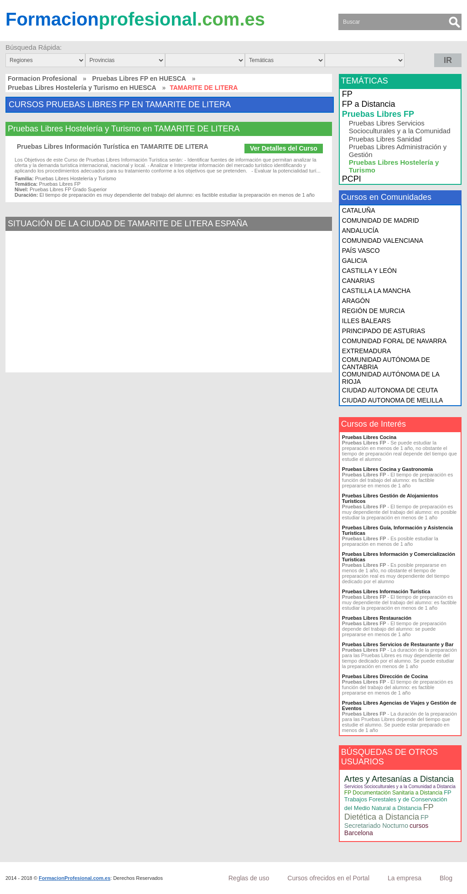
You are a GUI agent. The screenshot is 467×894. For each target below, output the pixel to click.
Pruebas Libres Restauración (376, 618)
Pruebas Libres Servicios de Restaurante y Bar (398, 644)
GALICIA (354, 260)
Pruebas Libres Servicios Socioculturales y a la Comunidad (400, 127)
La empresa (404, 878)
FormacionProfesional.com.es (74, 878)
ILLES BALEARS (366, 320)
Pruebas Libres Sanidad (385, 139)
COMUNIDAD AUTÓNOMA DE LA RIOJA (390, 378)
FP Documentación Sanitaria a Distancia (393, 792)
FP (347, 94)
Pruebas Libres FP (378, 114)
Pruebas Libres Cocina (369, 437)
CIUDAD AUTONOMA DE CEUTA (390, 390)
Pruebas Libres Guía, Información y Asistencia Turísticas (397, 530)
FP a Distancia (368, 104)
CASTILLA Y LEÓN (369, 270)
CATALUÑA (358, 210)
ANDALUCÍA (360, 230)
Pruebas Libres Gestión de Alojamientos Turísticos (390, 498)
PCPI (351, 178)
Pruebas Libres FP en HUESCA (139, 78)
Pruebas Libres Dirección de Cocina (385, 676)
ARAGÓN (356, 300)
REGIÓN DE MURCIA (373, 310)
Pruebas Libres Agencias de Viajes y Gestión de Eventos (399, 705)
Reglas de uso (249, 878)
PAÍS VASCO (361, 250)
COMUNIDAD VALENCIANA (382, 240)
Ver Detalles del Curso (283, 148)
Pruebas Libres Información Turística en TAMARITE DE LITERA (112, 146)
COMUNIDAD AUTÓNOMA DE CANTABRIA (386, 363)
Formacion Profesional (42, 78)
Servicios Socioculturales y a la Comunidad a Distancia (400, 786)
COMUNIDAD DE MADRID (380, 220)
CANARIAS (358, 280)
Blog (446, 878)
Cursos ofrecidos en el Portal (328, 878)
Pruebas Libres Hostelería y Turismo (394, 166)
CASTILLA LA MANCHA (376, 290)
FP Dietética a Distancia (389, 812)
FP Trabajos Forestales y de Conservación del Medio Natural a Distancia (397, 800)
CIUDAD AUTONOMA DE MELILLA (392, 400)
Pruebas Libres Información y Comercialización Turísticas (398, 556)
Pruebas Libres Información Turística (386, 591)
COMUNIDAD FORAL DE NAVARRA (394, 341)
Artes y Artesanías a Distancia (399, 779)
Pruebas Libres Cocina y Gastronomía (387, 469)
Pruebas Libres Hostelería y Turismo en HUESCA (82, 87)
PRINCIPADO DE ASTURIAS (383, 331)
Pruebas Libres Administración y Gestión (397, 150)
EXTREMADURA (366, 351)
